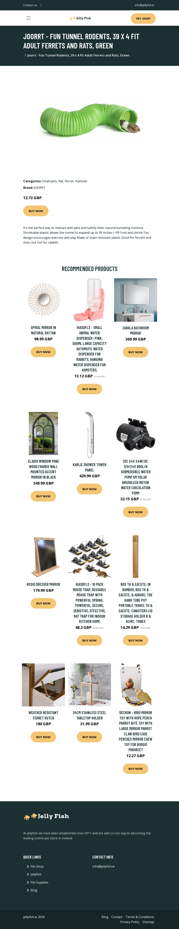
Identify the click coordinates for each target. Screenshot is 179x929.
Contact (117, 917)
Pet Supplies (39, 882)
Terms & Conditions (140, 917)
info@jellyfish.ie (144, 5)
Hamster (81, 181)
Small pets (49, 181)
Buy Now (36, 211)
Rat (60, 181)
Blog (34, 890)
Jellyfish (36, 874)
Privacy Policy (129, 922)
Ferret (69, 181)
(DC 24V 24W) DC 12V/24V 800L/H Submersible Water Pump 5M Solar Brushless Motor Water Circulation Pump (136, 477)
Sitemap (148, 922)
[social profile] (41, 5)
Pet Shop (143, 18)
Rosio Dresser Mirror (43, 584)
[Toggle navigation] (28, 18)
